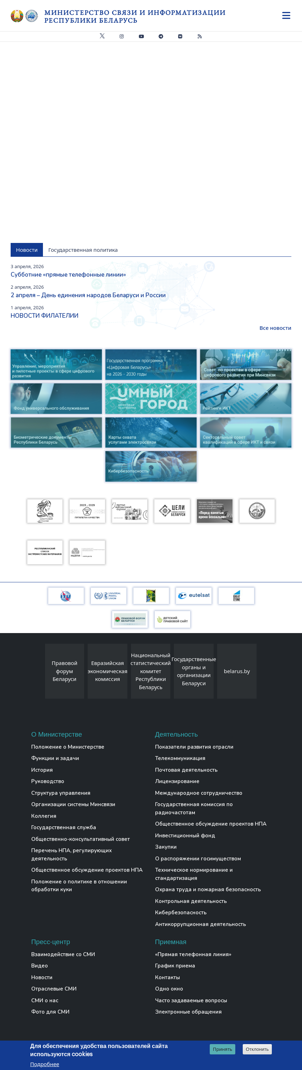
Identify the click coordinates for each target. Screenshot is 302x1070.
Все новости (275, 327)
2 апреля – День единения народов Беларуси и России (88, 295)
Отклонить (257, 1049)
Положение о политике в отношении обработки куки (79, 885)
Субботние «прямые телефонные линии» (68, 275)
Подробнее (44, 1064)
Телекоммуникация (180, 758)
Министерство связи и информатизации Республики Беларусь (135, 16)
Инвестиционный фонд (185, 835)
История (42, 770)
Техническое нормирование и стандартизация (194, 874)
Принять (222, 1049)
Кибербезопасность (181, 912)
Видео (39, 965)
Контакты (167, 977)
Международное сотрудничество (198, 793)
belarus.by (237, 671)
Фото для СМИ (50, 1011)
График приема (175, 965)
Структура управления (60, 793)
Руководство (47, 781)
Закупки (166, 846)
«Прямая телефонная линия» (193, 954)
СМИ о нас (44, 1000)
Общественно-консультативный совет (80, 839)
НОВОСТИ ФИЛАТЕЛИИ (44, 316)
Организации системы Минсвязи (73, 804)
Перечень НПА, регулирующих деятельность (71, 854)
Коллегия (43, 816)
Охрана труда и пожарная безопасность (208, 889)
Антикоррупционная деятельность (200, 924)
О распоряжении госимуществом (198, 858)
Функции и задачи (55, 758)
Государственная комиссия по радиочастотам (194, 808)
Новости (42, 977)
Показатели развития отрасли (194, 746)
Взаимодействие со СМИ (63, 954)
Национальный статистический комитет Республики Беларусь (151, 671)
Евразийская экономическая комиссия (107, 670)
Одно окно (169, 988)
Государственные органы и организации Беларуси (194, 671)
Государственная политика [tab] (83, 249)
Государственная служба (63, 827)
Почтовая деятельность (186, 770)
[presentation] (38, 673)
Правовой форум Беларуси (65, 670)
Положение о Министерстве (67, 746)
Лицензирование (177, 781)
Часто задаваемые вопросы (191, 1000)
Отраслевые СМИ (54, 988)
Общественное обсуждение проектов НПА (87, 870)
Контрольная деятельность (191, 901)
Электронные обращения (188, 1011)
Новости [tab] (27, 249)
